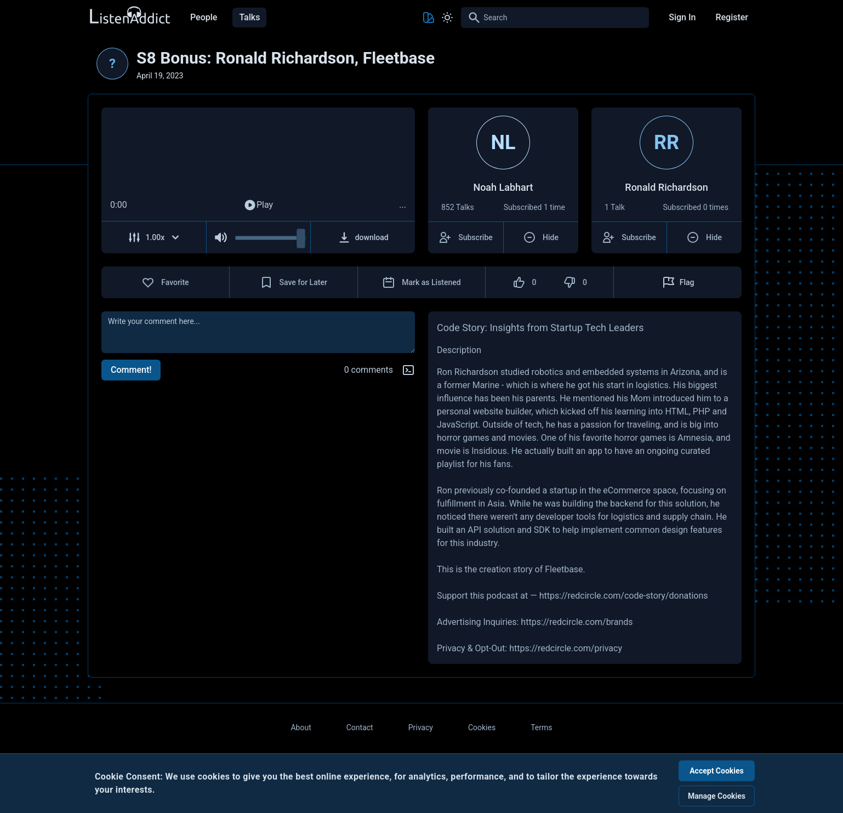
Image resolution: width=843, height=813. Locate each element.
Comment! (131, 370)
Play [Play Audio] (258, 205)
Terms (541, 727)
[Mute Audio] (221, 237)
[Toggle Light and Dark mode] (447, 17)
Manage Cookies (716, 796)
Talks (249, 17)
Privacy (420, 727)
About (301, 727)
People (203, 17)
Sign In (682, 17)
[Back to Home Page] (129, 15)
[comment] (258, 332)
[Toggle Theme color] (428, 17)
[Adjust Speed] (154, 237)
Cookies (481, 727)
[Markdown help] (408, 370)
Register (731, 17)
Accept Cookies (717, 770)
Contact (359, 727)
